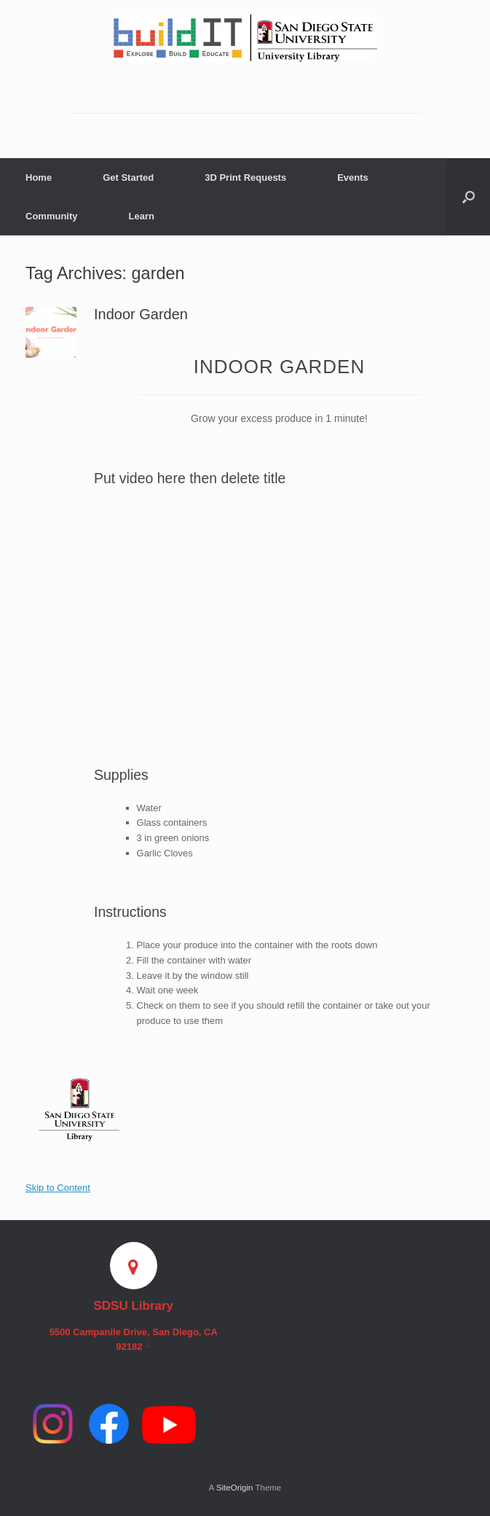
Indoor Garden (141, 314)
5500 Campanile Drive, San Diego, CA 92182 (134, 1339)
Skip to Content (57, 1187)
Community (51, 216)
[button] (468, 196)
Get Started (128, 177)
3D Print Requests (245, 177)
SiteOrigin (234, 1487)
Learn (141, 216)
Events (352, 177)
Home (38, 177)
